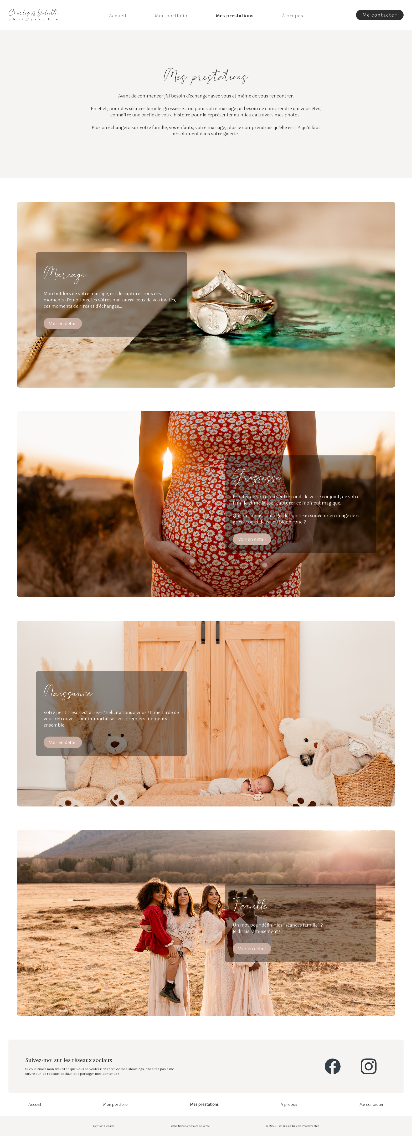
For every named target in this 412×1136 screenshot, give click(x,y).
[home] (33, 14)
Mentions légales (103, 1126)
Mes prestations (235, 16)
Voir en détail (63, 323)
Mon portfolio (171, 16)
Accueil (117, 16)
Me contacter (371, 1105)
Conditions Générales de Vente (190, 1126)
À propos (292, 16)
